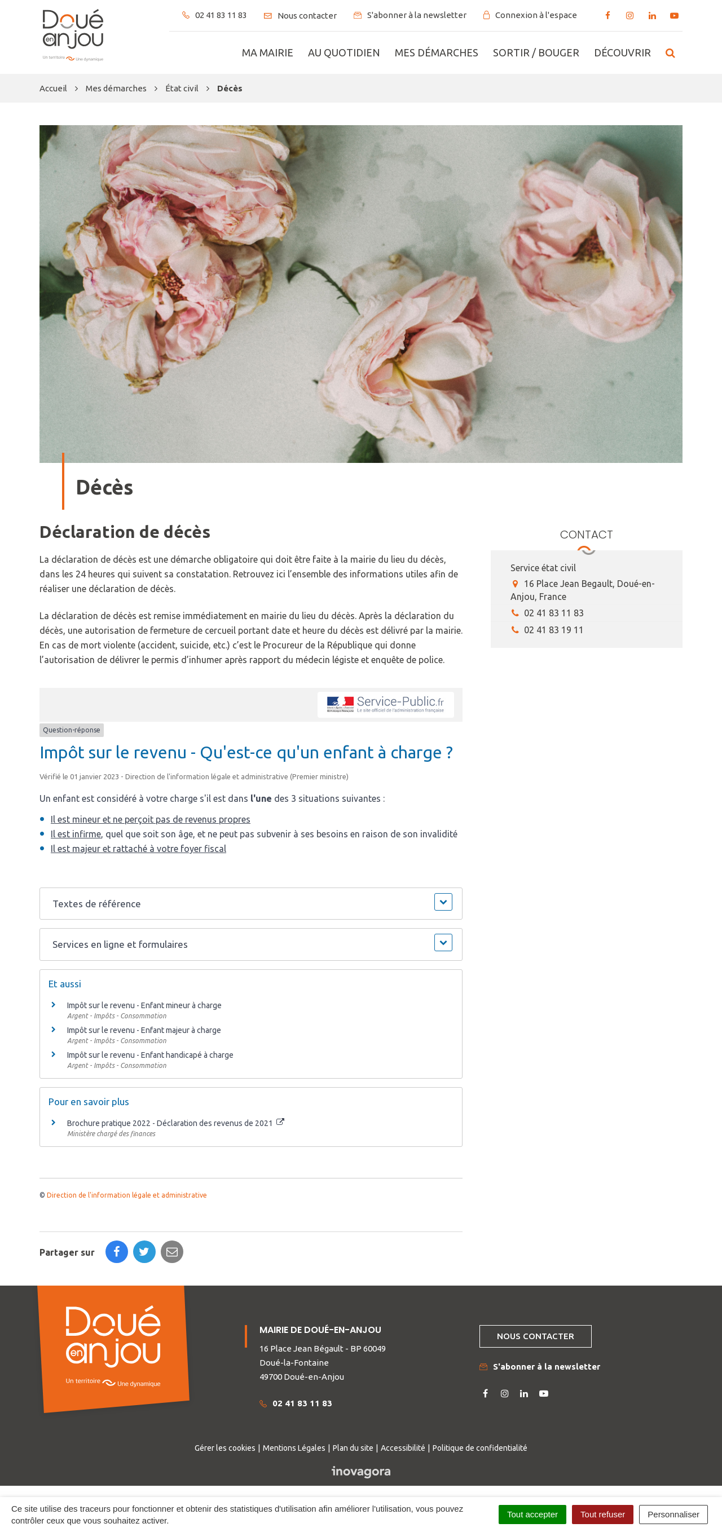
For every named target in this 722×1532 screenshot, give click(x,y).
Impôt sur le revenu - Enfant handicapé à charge (150, 1054)
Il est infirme (76, 834)
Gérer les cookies (225, 1447)
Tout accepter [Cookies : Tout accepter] (532, 1514)
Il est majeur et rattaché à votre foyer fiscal (138, 849)
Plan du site (353, 1447)
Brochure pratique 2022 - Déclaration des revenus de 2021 (175, 1123)
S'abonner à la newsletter (539, 1366)
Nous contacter (535, 1336)
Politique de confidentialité (480, 1447)
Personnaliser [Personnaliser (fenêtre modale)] (673, 1514)
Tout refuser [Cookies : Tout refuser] (602, 1514)
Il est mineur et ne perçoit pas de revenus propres (150, 819)
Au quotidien (344, 52)
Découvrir (622, 52)
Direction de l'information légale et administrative (127, 1195)
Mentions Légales (294, 1447)
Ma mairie (267, 52)
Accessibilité (403, 1447)
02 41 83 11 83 (547, 613)
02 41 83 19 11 (547, 630)
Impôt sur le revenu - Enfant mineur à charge (144, 1005)
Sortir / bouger (536, 52)
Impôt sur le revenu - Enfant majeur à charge (144, 1030)
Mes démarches (436, 52)
